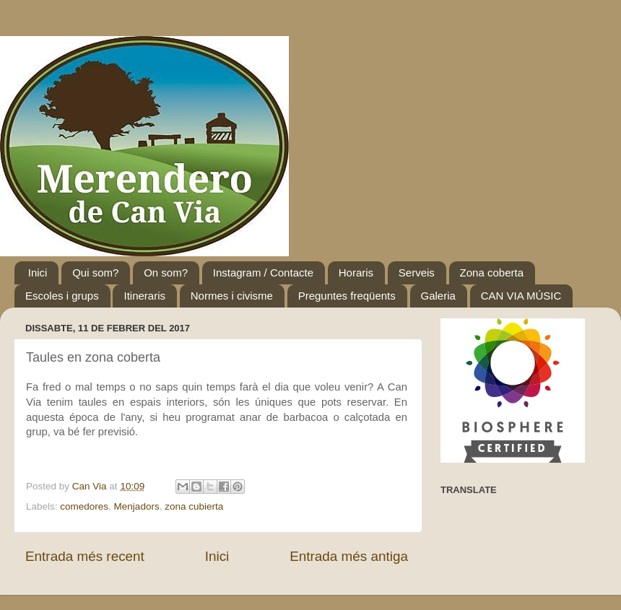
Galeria (438, 295)
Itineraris (144, 295)
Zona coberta (492, 272)
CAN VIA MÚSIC (521, 295)
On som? (166, 272)
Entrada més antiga (349, 556)
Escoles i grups (62, 295)
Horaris (356, 272)
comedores (84, 506)
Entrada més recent (84, 556)
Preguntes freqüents (347, 295)
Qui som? (95, 272)
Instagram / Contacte (263, 272)
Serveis (417, 272)
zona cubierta (194, 506)
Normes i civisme (232, 295)
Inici (38, 272)
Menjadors (137, 506)
